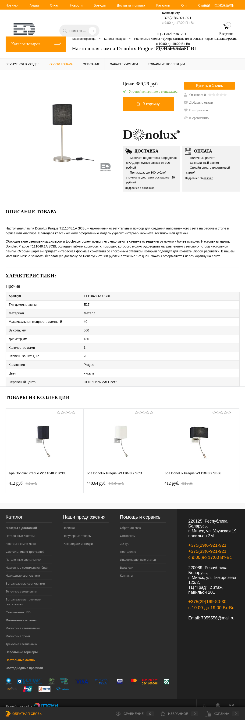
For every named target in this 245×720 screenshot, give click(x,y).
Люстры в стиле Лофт (21, 537)
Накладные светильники (23, 569)
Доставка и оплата (131, 5)
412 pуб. (23, 477)
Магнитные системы (21, 614)
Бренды (100, 5)
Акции (34, 5)
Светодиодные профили (24, 661)
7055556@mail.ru (217, 611)
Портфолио (128, 545)
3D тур (124, 537)
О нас (54, 5)
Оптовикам (127, 529)
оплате (208, 178)
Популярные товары (77, 529)
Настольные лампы (21, 653)
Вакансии (126, 561)
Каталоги (163, 5)
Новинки (12, 5)
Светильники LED (18, 606)
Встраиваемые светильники (25, 577)
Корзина (222, 714)
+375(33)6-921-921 (207, 544)
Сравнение (135, 714)
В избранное (196, 111)
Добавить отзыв (198, 103)
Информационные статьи (138, 553)
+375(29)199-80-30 (170, 39)
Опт (184, 5)
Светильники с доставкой (25, 545)
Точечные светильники (22, 585)
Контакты (126, 569)
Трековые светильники (22, 638)
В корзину (148, 104)
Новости (76, 5)
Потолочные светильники (23, 553)
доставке (148, 188)
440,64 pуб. (105, 477)
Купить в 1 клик (209, 86)
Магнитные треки (18, 630)
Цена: (141, 83)
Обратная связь (131, 521)
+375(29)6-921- (174, 18)
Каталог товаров (36, 44)
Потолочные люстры (20, 529)
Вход (206, 5)
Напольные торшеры (22, 645)
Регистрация (223, 5)
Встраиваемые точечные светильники (23, 595)
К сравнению (196, 118)
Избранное (179, 714)
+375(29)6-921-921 (207, 538)
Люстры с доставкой (21, 521)
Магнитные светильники (23, 622)
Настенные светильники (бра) (27, 561)
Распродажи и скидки (78, 537)
